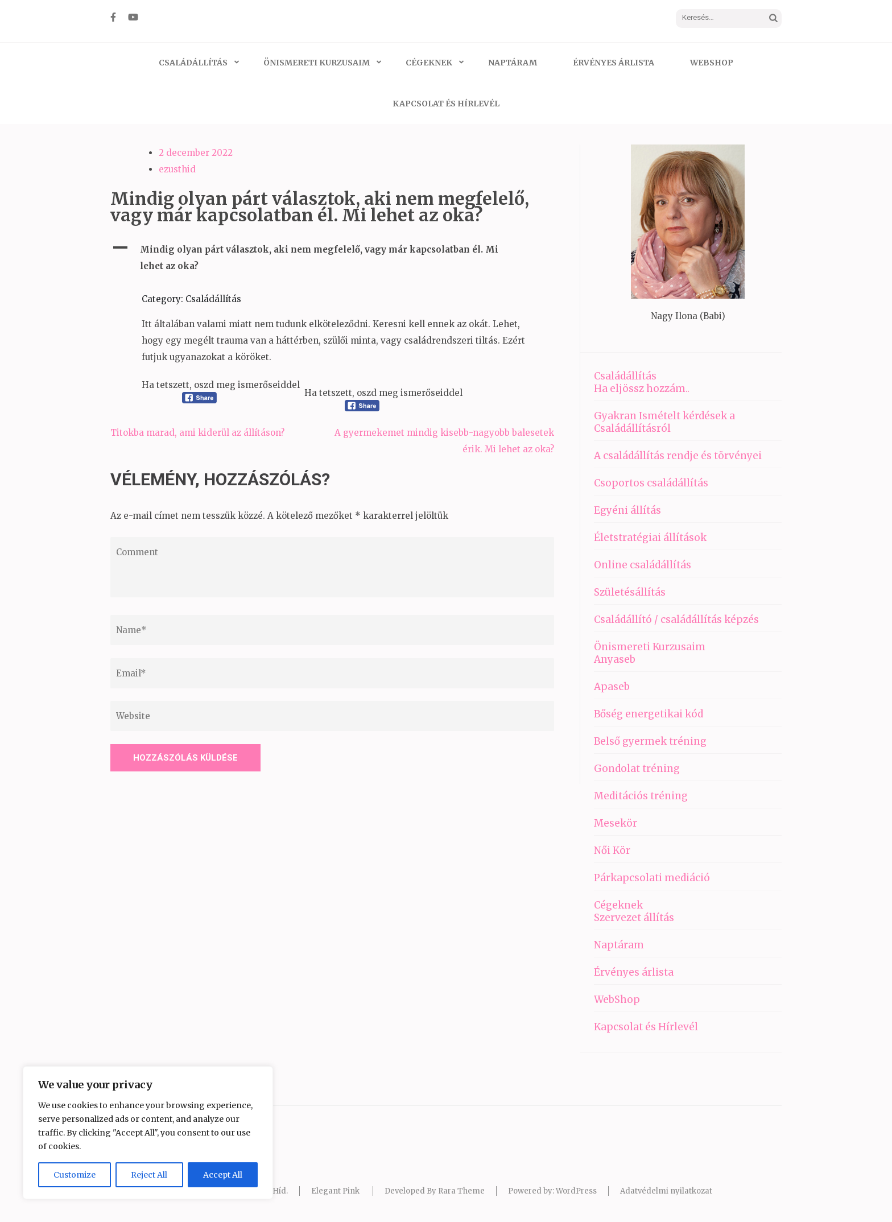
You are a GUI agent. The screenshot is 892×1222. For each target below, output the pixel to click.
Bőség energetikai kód (648, 714)
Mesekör (615, 823)
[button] (332, 257)
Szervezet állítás (634, 917)
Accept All (222, 1175)
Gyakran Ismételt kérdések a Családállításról (664, 422)
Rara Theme (461, 1191)
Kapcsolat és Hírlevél (446, 103)
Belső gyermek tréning (650, 741)
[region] (148, 1132)
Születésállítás (630, 592)
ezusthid (177, 169)
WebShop (711, 62)
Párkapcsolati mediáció (652, 878)
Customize (74, 1175)
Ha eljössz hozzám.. (641, 388)
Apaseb (612, 686)
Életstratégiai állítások (650, 537)
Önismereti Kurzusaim (316, 62)
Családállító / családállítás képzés (676, 619)
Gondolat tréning (637, 768)
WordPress (576, 1191)
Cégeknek (429, 62)
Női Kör (612, 850)
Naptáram (512, 62)
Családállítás (193, 62)
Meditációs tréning (641, 796)
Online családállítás (642, 565)
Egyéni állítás (627, 510)
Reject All (149, 1175)
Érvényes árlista (613, 62)
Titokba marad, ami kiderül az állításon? (197, 432)
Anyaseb (614, 659)
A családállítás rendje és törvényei (678, 455)
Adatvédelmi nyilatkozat (666, 1191)
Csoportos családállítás (651, 483)
